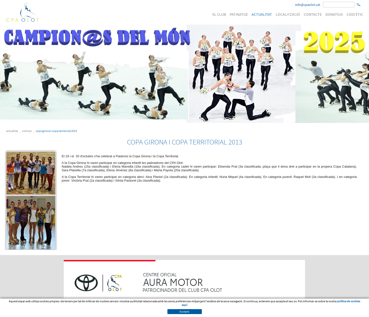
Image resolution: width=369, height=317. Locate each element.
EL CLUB (219, 14)
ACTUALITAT (262, 14)
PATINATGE (239, 14)
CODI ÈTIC (355, 14)
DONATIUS (334, 14)
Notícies (27, 131)
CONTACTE (313, 14)
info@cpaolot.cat (307, 4)
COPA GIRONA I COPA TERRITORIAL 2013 (56, 131)
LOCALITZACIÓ (288, 14)
